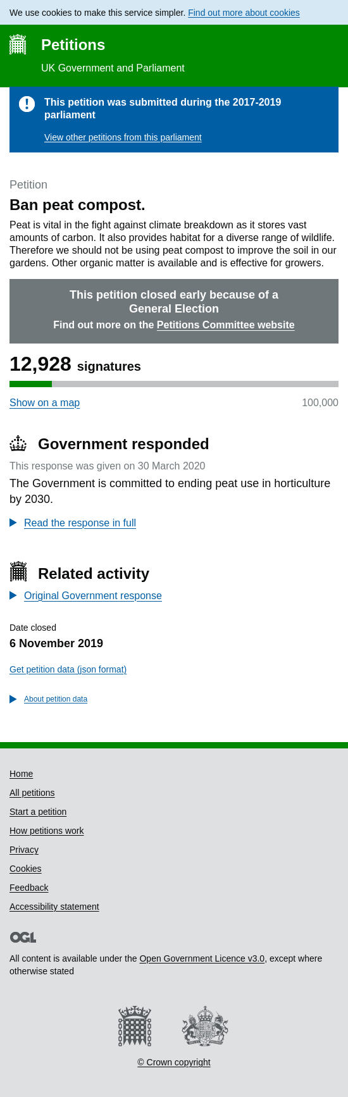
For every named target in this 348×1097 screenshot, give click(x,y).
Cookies (25, 869)
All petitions (32, 793)
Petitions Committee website (226, 324)
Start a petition (37, 812)
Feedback (28, 888)
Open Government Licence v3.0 (201, 958)
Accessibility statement (54, 907)
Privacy (24, 850)
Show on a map (44, 402)
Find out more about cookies (244, 13)
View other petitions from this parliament (123, 137)
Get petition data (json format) (68, 669)
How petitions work (46, 831)
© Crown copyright (173, 1062)
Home (21, 774)
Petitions (73, 44)
